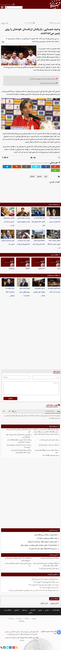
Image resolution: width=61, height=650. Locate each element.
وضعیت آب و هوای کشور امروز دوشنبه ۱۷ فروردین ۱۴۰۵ (43, 585)
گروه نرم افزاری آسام (14, 637)
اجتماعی (16, 610)
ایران (46, 176)
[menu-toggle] (2, 7)
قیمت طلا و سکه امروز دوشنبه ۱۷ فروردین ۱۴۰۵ (45, 582)
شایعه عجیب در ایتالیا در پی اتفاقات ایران (45, 535)
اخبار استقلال (44, 603)
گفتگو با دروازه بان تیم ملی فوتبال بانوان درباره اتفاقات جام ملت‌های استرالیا (45, 564)
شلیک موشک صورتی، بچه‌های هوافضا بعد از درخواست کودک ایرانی (18, 441)
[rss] (17, 647)
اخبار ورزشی (41, 268)
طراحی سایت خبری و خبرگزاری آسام (48, 632)
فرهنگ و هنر (7, 610)
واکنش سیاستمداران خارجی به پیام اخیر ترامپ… (8, 222)
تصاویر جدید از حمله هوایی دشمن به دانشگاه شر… (53, 244)
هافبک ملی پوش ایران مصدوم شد (49, 558)
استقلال (28, 268)
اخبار (58, 268)
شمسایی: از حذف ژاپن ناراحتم (48, 83)
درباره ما (34, 618)
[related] (3, 42)
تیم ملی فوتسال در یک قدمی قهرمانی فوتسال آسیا (43, 79)
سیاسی (47, 610)
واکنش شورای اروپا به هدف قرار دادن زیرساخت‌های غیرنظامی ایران (20, 451)
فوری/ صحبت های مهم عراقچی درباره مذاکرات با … (24, 292)
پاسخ (14, 411)
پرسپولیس (11, 268)
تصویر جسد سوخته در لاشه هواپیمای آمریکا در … (23, 244)
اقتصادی (32, 610)
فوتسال (32, 176)
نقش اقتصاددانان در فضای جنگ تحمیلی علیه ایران (38, 222)
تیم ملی (39, 176)
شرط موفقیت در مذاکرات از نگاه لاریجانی (9, 292)
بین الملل (25, 610)
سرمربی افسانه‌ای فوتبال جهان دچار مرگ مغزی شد (43, 548)
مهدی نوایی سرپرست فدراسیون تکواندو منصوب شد (17, 564)
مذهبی (30, 612)
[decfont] (31, 158)
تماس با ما (19, 618)
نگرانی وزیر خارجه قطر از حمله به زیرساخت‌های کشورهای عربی (18, 435)
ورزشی (3, 23)
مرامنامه (26, 618)
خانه (7, 23)
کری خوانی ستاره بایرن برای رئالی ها (48, 568)
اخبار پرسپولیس (54, 603)
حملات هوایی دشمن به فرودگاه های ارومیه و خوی (46, 451)
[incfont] (34, 158)
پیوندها (11, 618)
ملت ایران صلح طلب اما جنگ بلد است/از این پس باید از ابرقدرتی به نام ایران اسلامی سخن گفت (33, 590)
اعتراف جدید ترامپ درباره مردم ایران (48, 445)
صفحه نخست (56, 610)
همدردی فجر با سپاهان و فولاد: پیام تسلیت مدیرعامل (42, 541)
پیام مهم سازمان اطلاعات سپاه (50, 455)
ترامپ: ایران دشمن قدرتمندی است (49, 440)
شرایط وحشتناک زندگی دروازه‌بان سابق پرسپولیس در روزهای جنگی (39, 545)
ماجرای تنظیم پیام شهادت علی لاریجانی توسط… (39, 292)
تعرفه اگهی (22, 621)
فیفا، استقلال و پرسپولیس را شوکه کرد (47, 538)
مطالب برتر (54, 254)
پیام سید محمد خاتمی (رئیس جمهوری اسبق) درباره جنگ (18, 446)
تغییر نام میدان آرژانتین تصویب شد (48, 587)
